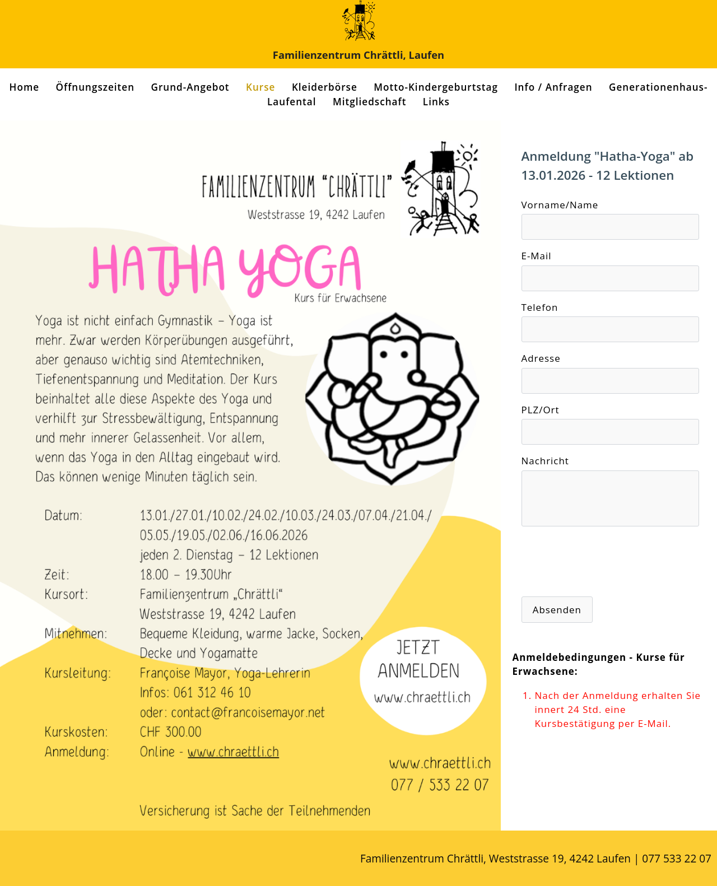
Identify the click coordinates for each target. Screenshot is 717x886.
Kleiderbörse (324, 87)
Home (24, 87)
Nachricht (545, 460)
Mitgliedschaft (369, 101)
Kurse (260, 87)
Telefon (540, 307)
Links (436, 101)
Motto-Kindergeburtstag (436, 87)
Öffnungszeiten (95, 87)
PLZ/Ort (541, 409)
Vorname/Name (560, 204)
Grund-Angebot (190, 87)
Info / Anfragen (553, 87)
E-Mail (537, 255)
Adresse (541, 358)
